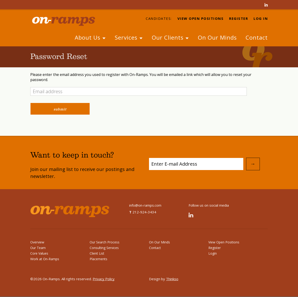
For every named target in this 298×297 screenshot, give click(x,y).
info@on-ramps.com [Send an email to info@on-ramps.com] (145, 205)
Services (129, 37)
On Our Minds (217, 37)
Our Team (38, 248)
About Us (90, 37)
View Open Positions (200, 19)
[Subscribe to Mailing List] (196, 164)
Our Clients (170, 37)
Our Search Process (104, 242)
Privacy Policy (104, 279)
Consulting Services (104, 248)
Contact (257, 37)
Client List (97, 253)
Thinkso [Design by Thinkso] (172, 279)
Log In (261, 19)
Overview (37, 242)
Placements (98, 259)
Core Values (39, 253)
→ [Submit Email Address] (252, 164)
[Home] (67, 20)
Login (212, 253)
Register (238, 19)
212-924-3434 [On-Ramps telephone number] (142, 212)
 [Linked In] (266, 5)
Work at (44, 259)
